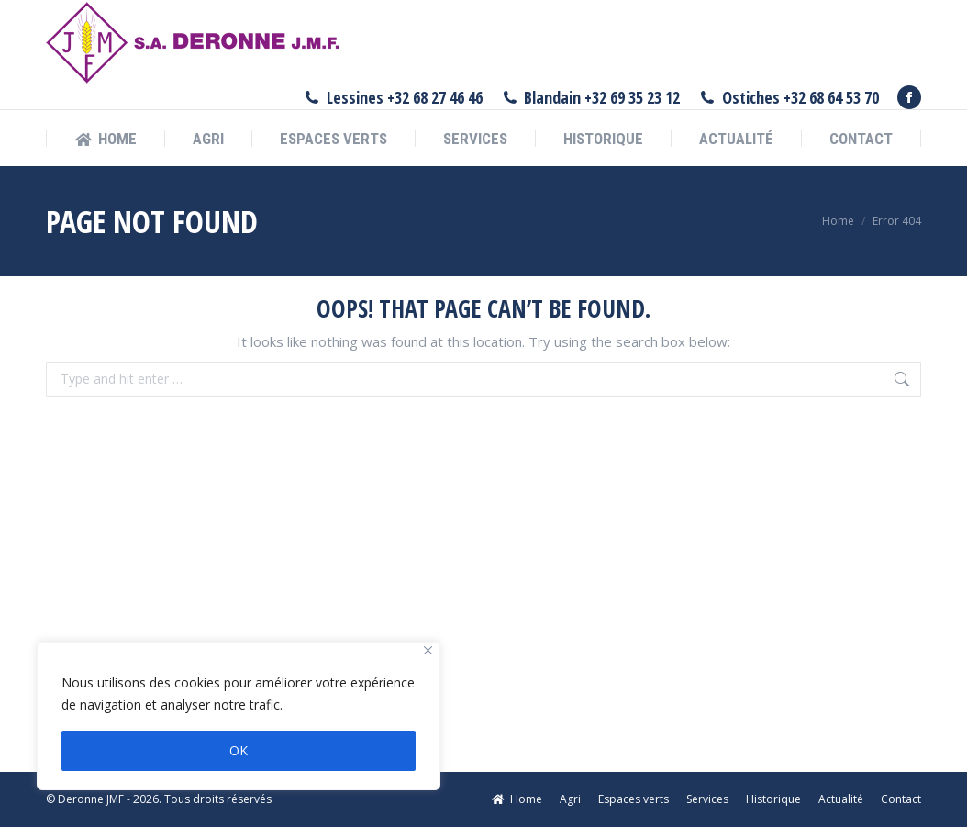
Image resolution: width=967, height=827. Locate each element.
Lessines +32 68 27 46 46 (393, 97)
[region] (238, 716)
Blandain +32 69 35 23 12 (591, 97)
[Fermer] (428, 650)
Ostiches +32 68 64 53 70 (788, 97)
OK (238, 750)
